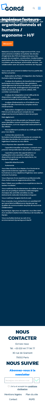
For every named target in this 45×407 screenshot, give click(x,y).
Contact (13, 399)
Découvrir (7, 43)
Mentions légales (13, 394)
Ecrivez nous (22, 344)
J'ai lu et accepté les (22, 388)
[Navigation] (39, 8)
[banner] (12, 7)
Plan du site (32, 394)
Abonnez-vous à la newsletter (22, 375)
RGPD (32, 399)
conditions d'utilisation (27, 388)
